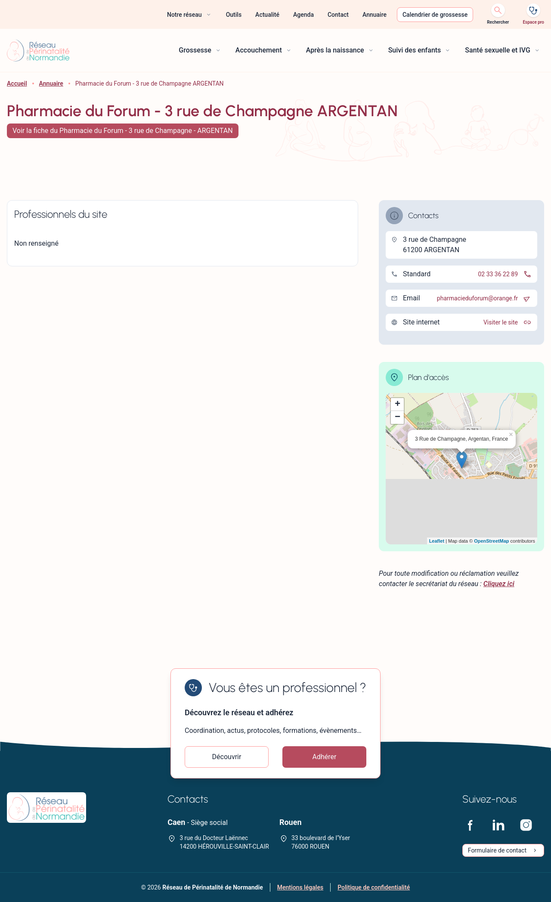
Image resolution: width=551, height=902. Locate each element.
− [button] (397, 417)
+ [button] (397, 404)
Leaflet (436, 541)
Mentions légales (300, 887)
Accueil (17, 83)
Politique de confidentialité (373, 887)
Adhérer (325, 757)
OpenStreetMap (491, 541)
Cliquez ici (498, 584)
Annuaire (51, 83)
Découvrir (226, 757)
